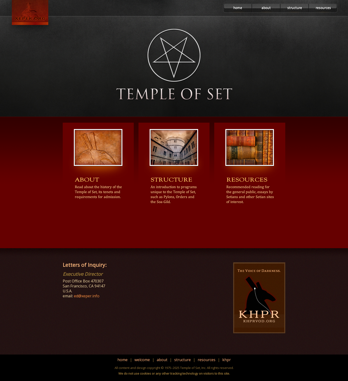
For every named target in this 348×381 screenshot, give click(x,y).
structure (182, 359)
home (122, 359)
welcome (142, 359)
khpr (226, 359)
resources (206, 359)
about (162, 359)
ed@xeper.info (86, 296)
